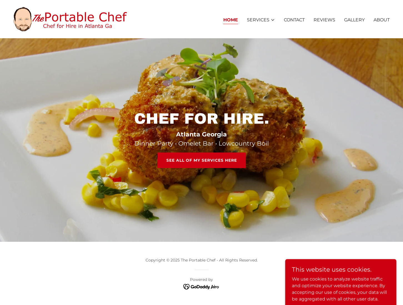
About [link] (382, 19)
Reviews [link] (324, 19)
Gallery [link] (354, 19)
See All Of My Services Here (201, 160)
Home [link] (230, 19)
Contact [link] (294, 19)
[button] (261, 20)
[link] (70, 18)
